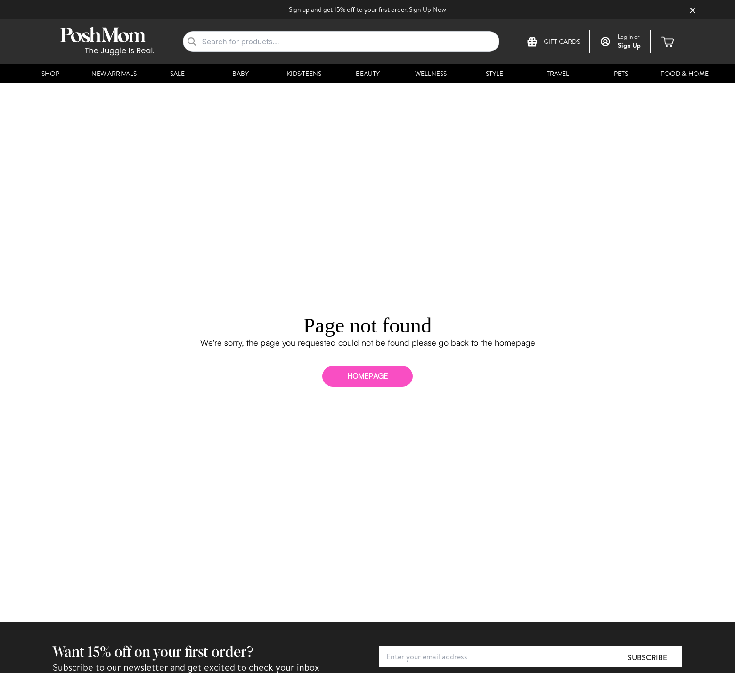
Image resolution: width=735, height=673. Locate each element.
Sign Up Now (427, 9)
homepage (367, 376)
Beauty (368, 73)
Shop (50, 73)
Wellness (431, 73)
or (629, 37)
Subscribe (647, 657)
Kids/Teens (304, 73)
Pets (621, 73)
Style (494, 73)
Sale (177, 73)
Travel (558, 73)
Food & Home (685, 73)
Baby (240, 73)
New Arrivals (114, 73)
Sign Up (629, 45)
